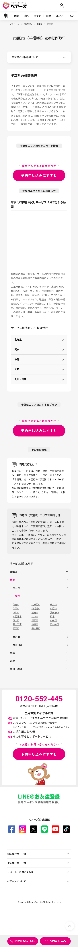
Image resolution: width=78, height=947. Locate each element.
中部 (17, 359)
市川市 (16, 612)
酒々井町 (54, 624)
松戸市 (35, 616)
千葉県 (39, 23)
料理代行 (28, 23)
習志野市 (17, 624)
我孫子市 (54, 612)
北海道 (18, 339)
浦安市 (35, 620)
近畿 (17, 369)
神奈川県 (17, 645)
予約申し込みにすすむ (39, 175)
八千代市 (36, 604)
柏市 (52, 616)
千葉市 (53, 604)
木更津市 (17, 616)
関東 (17, 349)
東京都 (16, 637)
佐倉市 (16, 604)
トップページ (13, 23)
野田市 (16, 628)
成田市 (35, 612)
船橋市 (35, 624)
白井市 (53, 620)
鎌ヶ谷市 (36, 628)
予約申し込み (57, 941)
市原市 (53, 608)
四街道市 (36, 608)
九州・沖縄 (20, 379)
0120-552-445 (24, 941)
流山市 (16, 620)
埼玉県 (16, 587)
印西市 (16, 608)
